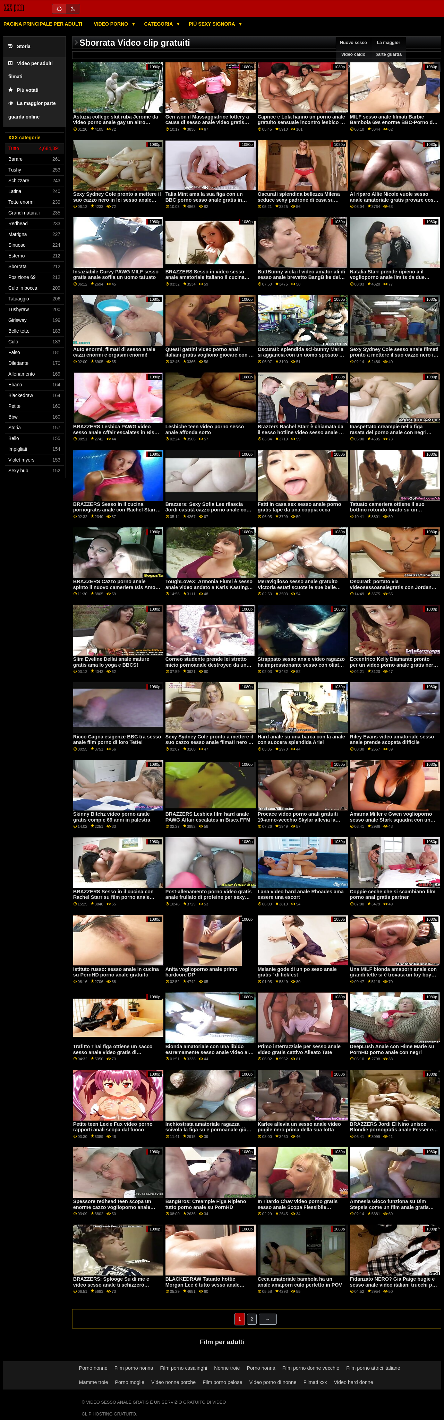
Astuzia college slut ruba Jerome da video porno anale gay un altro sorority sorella (115, 122)
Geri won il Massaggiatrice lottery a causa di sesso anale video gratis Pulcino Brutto (207, 122)
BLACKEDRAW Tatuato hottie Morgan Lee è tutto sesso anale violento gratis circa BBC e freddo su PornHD (209, 1287)
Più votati (23, 90)
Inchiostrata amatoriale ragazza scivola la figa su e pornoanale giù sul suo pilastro (206, 1129)
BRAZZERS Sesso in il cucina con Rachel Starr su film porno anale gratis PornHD (113, 897)
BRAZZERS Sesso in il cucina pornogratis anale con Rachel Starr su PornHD (114, 509)
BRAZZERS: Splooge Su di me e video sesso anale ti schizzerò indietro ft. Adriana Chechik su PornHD (111, 1287)
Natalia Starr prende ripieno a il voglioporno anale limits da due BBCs (387, 277)
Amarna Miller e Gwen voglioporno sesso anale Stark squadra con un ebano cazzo (391, 819)
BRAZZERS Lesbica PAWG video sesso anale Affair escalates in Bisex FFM (116, 432)
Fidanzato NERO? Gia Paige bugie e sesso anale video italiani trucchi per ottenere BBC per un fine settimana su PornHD (393, 1287)
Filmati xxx (315, 1382)
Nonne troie (227, 1368)
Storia (19, 46)
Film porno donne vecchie (310, 1368)
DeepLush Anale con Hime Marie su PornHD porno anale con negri (392, 1049)
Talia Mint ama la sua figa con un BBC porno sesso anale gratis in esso (204, 199)
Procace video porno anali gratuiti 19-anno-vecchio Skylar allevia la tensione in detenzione (298, 819)
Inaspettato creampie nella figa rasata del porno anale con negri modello (388, 432)
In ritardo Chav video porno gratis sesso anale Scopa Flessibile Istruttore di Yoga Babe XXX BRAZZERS (298, 1210)
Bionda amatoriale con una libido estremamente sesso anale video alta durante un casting (209, 1052)
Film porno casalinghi (183, 1368)
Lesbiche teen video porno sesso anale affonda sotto (204, 429)
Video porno (111, 24)
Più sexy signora (212, 24)
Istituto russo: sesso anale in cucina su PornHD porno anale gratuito (116, 972)
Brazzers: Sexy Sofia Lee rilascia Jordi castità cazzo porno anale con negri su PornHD (207, 509)
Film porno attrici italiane (373, 1368)
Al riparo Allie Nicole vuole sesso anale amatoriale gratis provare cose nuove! (393, 199)
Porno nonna (261, 1368)
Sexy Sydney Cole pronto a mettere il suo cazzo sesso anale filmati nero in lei (209, 742)
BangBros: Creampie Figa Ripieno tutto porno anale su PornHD (205, 1204)
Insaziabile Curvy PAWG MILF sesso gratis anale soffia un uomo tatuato (116, 274)
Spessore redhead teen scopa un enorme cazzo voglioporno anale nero (112, 1207)
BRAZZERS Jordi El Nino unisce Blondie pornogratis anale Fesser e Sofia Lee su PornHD (391, 1129)
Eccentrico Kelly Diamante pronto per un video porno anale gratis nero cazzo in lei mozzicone (393, 664)
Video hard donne (353, 1382)
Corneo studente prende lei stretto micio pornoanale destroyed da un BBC (206, 664)
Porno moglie (129, 1382)
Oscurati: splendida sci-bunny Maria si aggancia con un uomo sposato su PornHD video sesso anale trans (301, 355)
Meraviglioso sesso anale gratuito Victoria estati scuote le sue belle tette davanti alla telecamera (298, 587)
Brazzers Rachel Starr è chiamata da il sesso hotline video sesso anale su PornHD (301, 432)
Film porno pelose (222, 1382)
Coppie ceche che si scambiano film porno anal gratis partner (393, 894)
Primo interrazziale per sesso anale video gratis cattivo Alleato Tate (299, 1049)
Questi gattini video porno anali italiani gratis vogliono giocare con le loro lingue (209, 355)
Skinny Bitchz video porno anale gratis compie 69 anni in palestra (112, 817)
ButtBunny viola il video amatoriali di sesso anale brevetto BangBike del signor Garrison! (301, 277)
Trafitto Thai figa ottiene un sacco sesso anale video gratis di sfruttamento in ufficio (113, 1052)
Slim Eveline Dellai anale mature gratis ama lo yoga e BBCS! (111, 662)
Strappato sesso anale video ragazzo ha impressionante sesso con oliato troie (301, 664)
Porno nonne (93, 1368)
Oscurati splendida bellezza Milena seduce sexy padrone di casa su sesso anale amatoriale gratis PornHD (299, 202)
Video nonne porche (173, 1382)
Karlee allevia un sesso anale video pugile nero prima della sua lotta (299, 1127)
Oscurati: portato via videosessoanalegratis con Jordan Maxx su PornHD (391, 587)
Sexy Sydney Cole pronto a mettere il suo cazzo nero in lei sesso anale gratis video (117, 199)
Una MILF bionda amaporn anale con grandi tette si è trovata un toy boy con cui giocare (393, 974)
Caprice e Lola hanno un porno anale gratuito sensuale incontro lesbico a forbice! (301, 122)
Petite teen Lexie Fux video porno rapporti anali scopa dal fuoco (113, 1127)
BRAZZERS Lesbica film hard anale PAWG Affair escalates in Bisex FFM (207, 817)
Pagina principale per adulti (42, 24)
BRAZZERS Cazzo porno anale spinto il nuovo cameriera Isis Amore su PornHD (116, 587)
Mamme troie (93, 1382)
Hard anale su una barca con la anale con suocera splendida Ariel (301, 739)
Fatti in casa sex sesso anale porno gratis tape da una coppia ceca (299, 507)
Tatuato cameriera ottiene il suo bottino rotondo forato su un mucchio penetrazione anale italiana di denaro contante (392, 512)
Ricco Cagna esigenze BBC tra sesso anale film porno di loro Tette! (117, 739)
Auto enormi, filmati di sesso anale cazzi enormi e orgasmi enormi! (114, 352)
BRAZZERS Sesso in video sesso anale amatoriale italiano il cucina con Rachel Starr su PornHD (205, 277)
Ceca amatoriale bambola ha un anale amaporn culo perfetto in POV (300, 1282)
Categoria (159, 24)
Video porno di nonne (272, 1382)
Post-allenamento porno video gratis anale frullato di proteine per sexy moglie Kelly (208, 897)
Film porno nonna (133, 1368)
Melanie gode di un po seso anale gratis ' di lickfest (297, 972)
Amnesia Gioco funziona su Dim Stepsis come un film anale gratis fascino (389, 1207)
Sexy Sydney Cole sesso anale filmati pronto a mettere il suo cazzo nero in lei (394, 355)
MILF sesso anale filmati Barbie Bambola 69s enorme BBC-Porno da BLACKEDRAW (393, 122)
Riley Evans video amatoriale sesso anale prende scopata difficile (392, 739)
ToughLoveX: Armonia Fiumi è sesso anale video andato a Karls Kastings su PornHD (209, 587)
